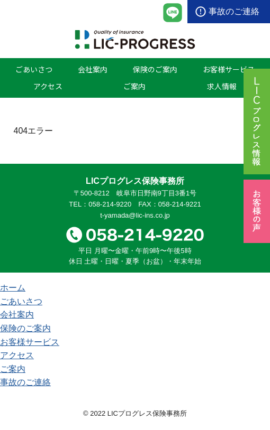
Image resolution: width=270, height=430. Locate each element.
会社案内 (92, 69)
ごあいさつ (33, 69)
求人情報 (222, 86)
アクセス (47, 86)
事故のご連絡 (234, 11)
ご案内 (134, 86)
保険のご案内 (155, 69)
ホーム (12, 287)
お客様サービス (229, 69)
